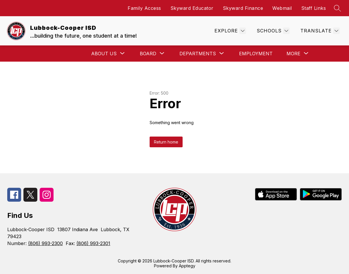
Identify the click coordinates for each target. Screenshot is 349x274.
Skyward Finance (243, 8)
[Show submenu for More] (293, 53)
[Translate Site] (319, 30)
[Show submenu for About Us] (104, 53)
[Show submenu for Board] (148, 53)
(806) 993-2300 (45, 243)
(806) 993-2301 (93, 243)
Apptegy (187, 265)
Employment (256, 53)
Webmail (282, 8)
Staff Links (313, 8)
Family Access (144, 8)
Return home (166, 141)
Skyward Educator (192, 8)
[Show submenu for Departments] (197, 53)
